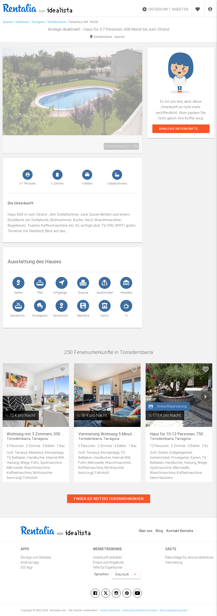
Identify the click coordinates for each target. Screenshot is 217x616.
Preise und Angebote (108, 562)
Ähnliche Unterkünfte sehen (184, 129)
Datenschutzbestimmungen (140, 610)
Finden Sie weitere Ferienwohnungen (108, 499)
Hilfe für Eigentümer (107, 567)
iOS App (27, 567)
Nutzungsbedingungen (174, 610)
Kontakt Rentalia (179, 531)
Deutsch (126, 574)
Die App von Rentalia (36, 557)
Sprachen (101, 574)
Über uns (145, 531)
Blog (159, 531)
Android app (30, 562)
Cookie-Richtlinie (110, 610)
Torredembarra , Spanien (107, 37)
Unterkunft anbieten (107, 557)
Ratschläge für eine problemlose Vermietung (189, 560)
